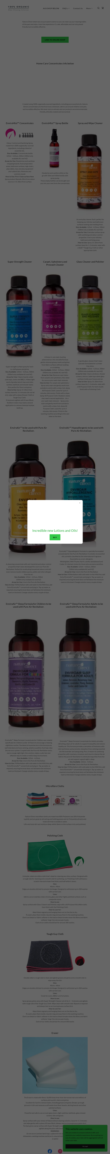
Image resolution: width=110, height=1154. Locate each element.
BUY (55, 537)
